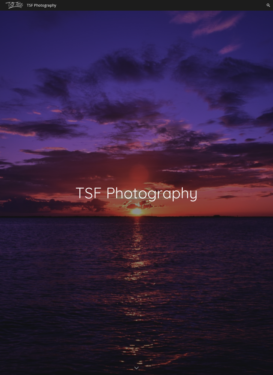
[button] (268, 5)
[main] (136, 193)
